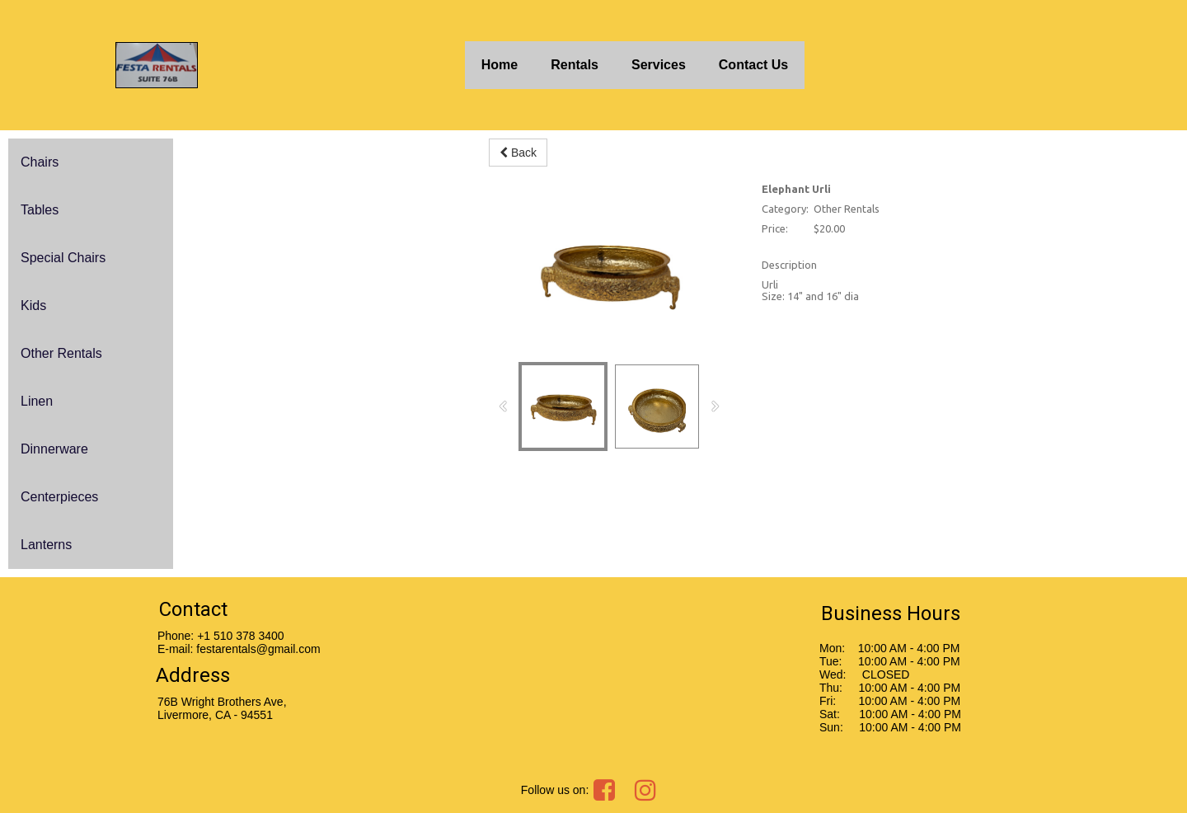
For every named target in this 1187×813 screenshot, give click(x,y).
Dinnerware (54, 449)
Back (518, 152)
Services (658, 65)
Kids (33, 305)
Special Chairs (63, 258)
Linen (37, 401)
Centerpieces (59, 497)
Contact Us (753, 65)
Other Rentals (61, 353)
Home (499, 65)
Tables (40, 210)
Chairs (40, 162)
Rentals (574, 65)
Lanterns (46, 545)
